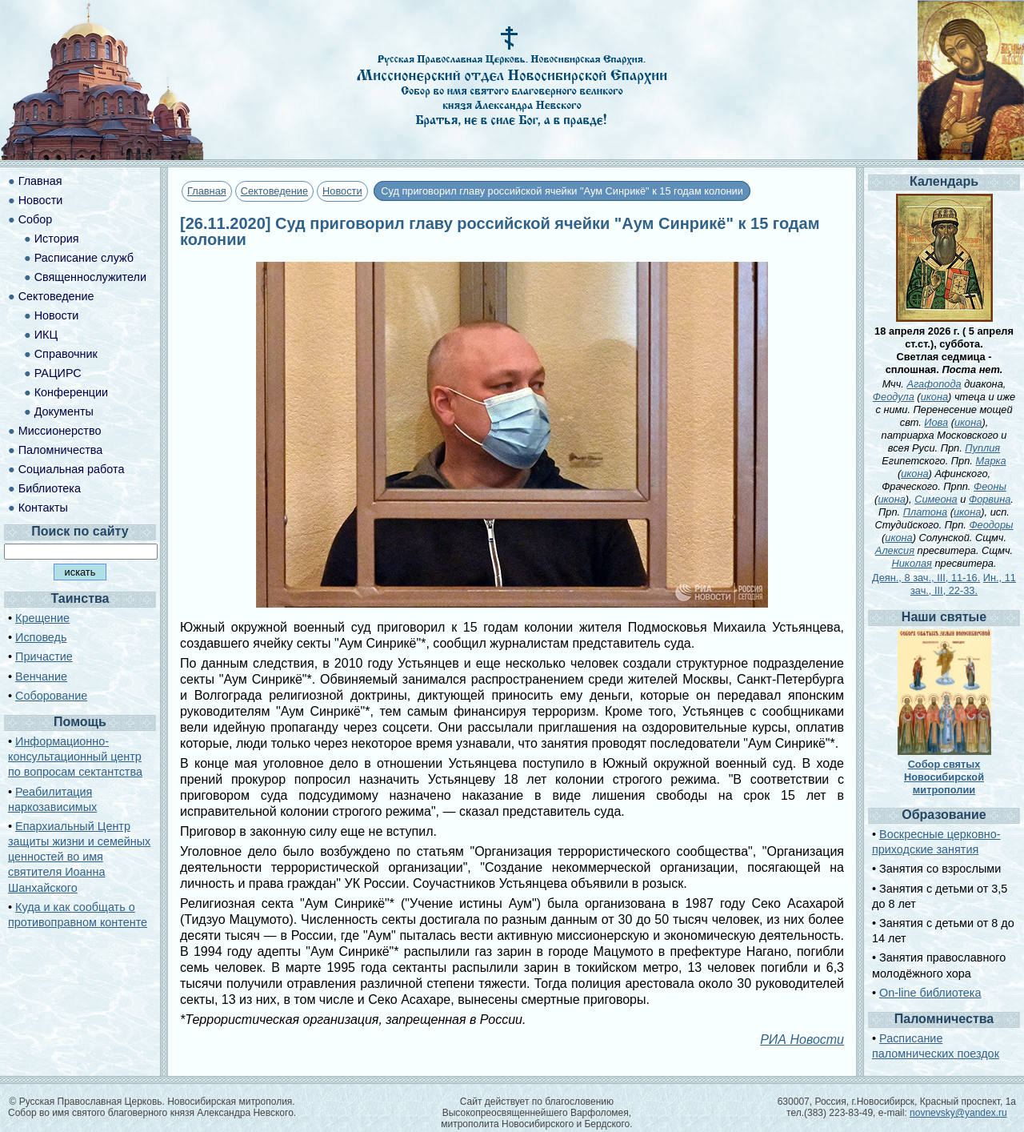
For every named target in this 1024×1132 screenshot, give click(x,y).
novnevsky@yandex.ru (958, 1112)
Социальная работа (71, 469)
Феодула (893, 397)
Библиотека (49, 488)
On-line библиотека (930, 992)
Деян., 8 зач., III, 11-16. (926, 578)
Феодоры (991, 525)
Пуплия (982, 448)
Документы (64, 411)
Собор (35, 219)
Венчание (41, 676)
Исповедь (40, 637)
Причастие (44, 656)
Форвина (989, 499)
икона (934, 397)
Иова (936, 422)
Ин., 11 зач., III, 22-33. (963, 584)
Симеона (936, 499)
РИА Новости (802, 1039)
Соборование (51, 695)
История (56, 238)
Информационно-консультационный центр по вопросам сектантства (75, 756)
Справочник (66, 353)
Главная (206, 191)
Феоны (990, 486)
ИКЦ (46, 334)
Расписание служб (84, 257)
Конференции (71, 392)
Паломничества (60, 450)
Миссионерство (60, 430)
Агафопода (933, 384)
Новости (342, 191)
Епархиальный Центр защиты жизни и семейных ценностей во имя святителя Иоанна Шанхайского (79, 857)
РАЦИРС (58, 373)
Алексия (894, 550)
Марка (990, 461)
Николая (912, 563)
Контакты (43, 507)
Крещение (42, 618)
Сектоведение (274, 191)
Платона (925, 512)
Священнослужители (90, 277)
